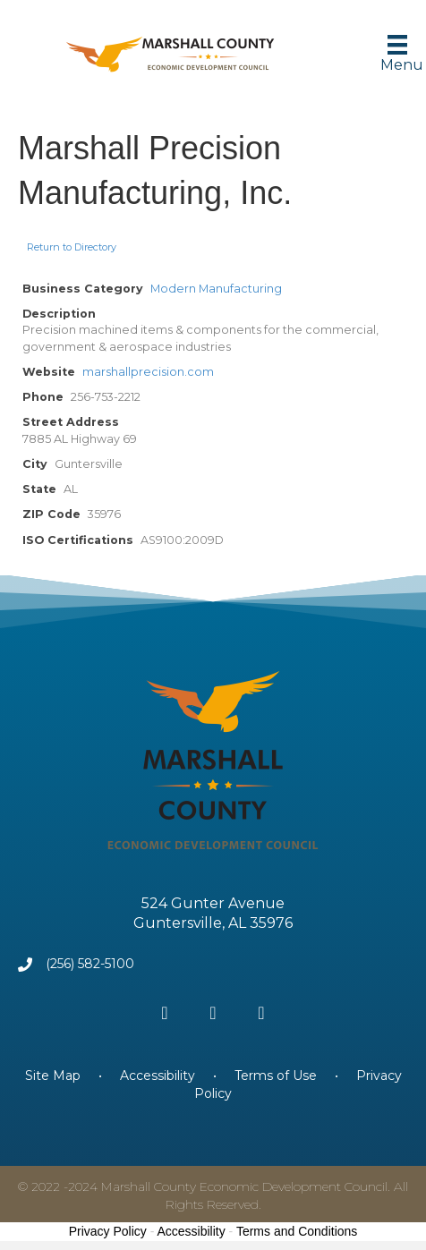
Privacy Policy (108, 1231)
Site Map (54, 1075)
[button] (164, 1012)
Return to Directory (71, 247)
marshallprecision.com (148, 371)
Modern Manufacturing (216, 288)
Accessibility (157, 1075)
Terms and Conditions (296, 1231)
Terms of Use (275, 1075)
